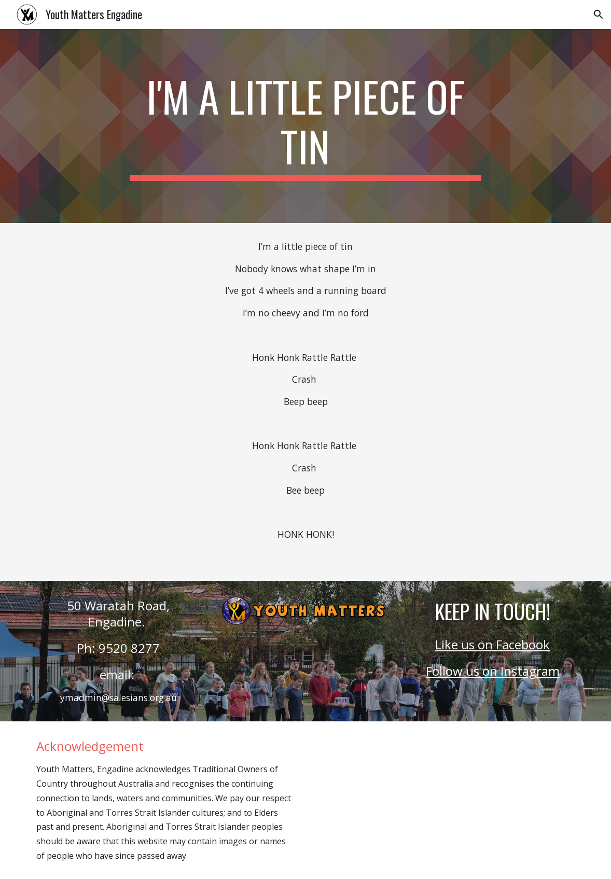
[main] (305, 126)
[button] (598, 14)
